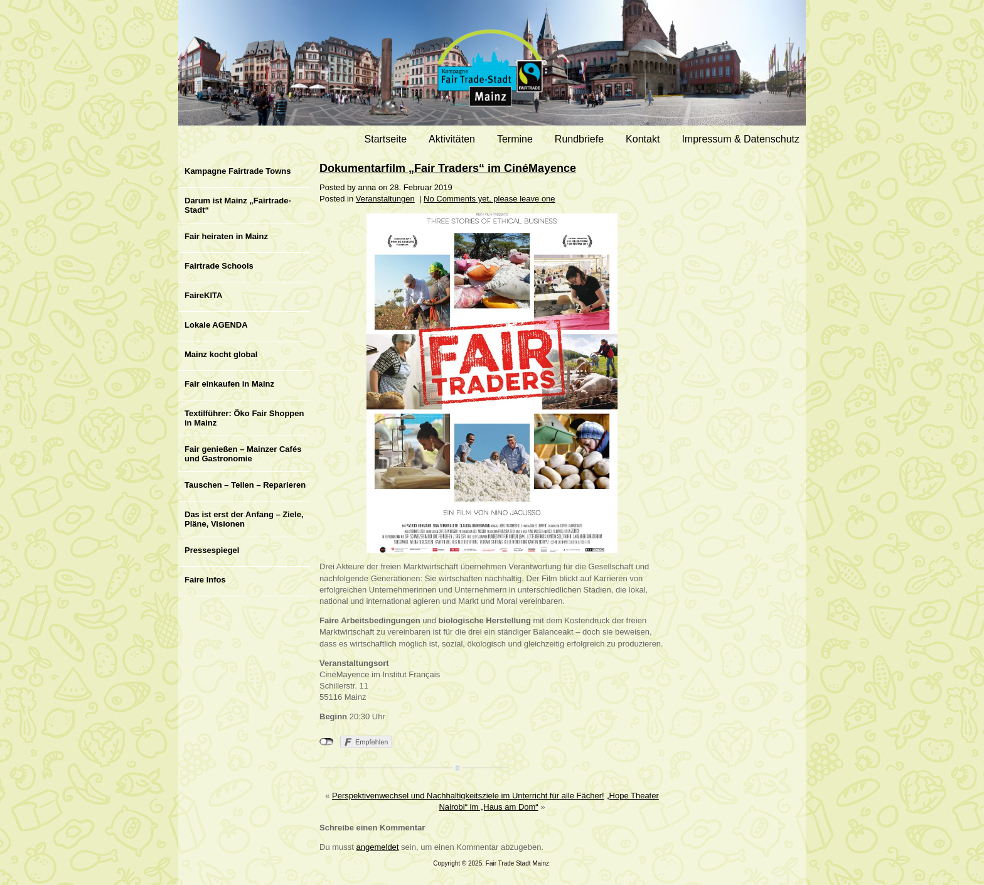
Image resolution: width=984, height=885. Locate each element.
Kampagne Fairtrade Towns (237, 171)
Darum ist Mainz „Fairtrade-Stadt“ (237, 205)
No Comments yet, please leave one (489, 198)
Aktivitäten (452, 139)
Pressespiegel (211, 550)
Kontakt (643, 139)
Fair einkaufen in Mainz (229, 384)
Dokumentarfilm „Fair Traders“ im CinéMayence (447, 168)
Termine (515, 139)
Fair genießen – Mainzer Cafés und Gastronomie (242, 453)
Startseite (386, 139)
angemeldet (377, 847)
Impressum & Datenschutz (741, 139)
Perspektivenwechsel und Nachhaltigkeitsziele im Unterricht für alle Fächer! (468, 795)
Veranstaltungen (385, 198)
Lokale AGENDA (216, 325)
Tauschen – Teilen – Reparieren (245, 485)
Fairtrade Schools (219, 266)
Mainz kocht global (220, 354)
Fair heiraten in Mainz (226, 236)
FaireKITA (203, 295)
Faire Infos (205, 579)
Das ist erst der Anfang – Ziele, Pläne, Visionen (244, 519)
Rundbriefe (579, 139)
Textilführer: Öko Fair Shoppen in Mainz (244, 418)
